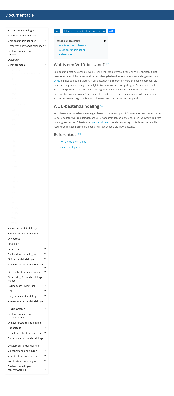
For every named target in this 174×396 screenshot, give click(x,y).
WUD (14, 223)
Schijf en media (27, 64)
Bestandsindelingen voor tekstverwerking (27, 368)
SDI (13, 171)
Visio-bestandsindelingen (27, 356)
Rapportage (27, 327)
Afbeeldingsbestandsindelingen (27, 266)
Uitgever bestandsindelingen (27, 322)
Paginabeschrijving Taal (27, 285)
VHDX (14, 207)
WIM (13, 218)
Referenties (65, 54)
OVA (13, 156)
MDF (13, 130)
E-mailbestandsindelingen (27, 233)
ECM (13, 109)
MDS (14, 135)
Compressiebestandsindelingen (27, 46)
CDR (13, 89)
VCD (13, 192)
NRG (13, 145)
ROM (14, 166)
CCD (13, 83)
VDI (13, 197)
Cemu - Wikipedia (70, 147)
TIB (13, 176)
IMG (13, 119)
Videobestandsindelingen (27, 350)
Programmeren (27, 308)
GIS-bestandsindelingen (27, 259)
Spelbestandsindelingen (27, 254)
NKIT (14, 140)
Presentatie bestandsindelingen (27, 303)
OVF (13, 161)
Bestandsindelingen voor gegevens (27, 52)
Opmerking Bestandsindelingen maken (27, 279)
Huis (57, 31)
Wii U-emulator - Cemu (73, 141)
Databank (27, 59)
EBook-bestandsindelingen (27, 228)
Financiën (27, 243)
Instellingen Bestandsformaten (27, 333)
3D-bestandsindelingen (27, 30)
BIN (13, 78)
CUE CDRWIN (18, 104)
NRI (13, 151)
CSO (13, 94)
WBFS (14, 213)
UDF (13, 187)
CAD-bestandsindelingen (27, 40)
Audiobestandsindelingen (27, 35)
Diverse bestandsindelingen (27, 272)
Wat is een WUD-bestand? (74, 45)
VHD (13, 202)
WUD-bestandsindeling (72, 49)
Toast (14, 182)
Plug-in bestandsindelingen (27, 296)
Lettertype (27, 249)
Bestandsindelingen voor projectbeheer (27, 315)
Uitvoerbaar (27, 238)
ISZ (13, 125)
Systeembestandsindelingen (27, 345)
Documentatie (19, 15)
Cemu (57, 80)
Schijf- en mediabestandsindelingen (26, 71)
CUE (13, 99)
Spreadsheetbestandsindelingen (27, 339)
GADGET (16, 114)
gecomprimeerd (101, 122)
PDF (27, 291)
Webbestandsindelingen (27, 361)
